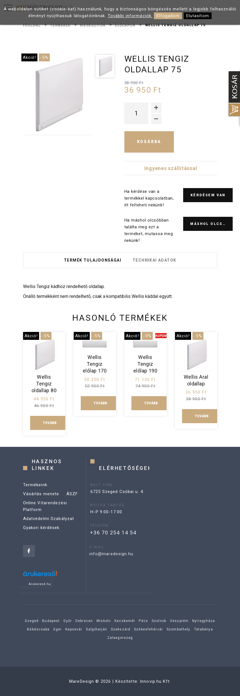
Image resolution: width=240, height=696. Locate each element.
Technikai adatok (154, 260)
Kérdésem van (208, 195)
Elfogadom (168, 15)
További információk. (130, 15)
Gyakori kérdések (41, 532)
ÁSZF (72, 498)
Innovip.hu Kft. (155, 681)
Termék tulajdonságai (92, 260)
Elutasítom (197, 15)
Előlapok (125, 25)
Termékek (60, 25)
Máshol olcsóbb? (211, 224)
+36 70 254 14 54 (102, 533)
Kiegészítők (93, 25)
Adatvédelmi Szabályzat (48, 523)
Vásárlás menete (41, 498)
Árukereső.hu (40, 584)
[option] (57, 94)
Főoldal (32, 25)
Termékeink (35, 489)
